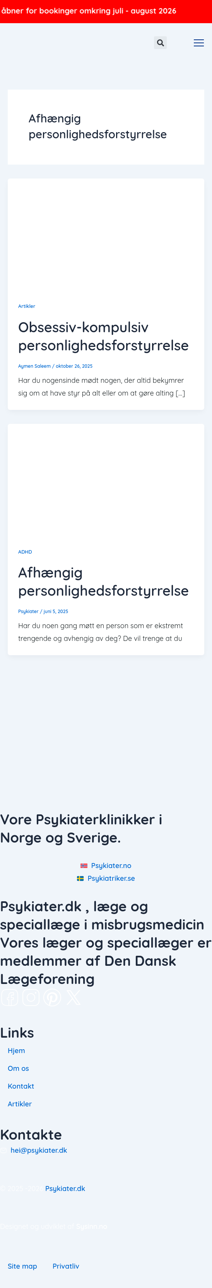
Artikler (26, 306)
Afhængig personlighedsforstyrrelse (103, 581)
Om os (18, 1068)
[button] (160, 42)
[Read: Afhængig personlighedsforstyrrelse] (106, 478)
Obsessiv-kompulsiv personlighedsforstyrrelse (103, 336)
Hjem (16, 1050)
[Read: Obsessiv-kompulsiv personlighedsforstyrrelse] (106, 232)
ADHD (25, 552)
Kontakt (21, 1086)
